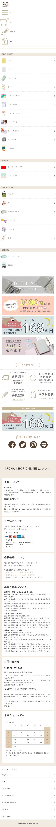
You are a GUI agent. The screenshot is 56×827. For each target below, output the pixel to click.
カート (7, 22)
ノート (6, 69)
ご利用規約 (6, 788)
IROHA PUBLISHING (30, 824)
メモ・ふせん (9, 104)
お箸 (5, 238)
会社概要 (5, 809)
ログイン (7, 41)
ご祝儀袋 (7, 148)
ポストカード (9, 122)
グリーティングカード (12, 113)
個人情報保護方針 (8, 795)
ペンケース (8, 78)
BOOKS (6, 265)
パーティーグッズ (10, 256)
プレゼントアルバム (11, 167)
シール (6, 87)
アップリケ (8, 220)
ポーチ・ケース (9, 211)
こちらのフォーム (37, 675)
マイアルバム (9, 176)
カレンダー (8, 139)
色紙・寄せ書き (9, 131)
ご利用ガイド (6, 775)
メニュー (7, 12)
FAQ (3, 782)
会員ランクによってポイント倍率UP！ (19, 572)
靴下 (5, 203)
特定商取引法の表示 (9, 802)
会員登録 (7, 31)
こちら (13, 529)
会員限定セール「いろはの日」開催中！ (20, 575)
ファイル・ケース (10, 96)
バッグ (6, 194)
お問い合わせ (6, 816)
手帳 (5, 60)
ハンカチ (7, 229)
